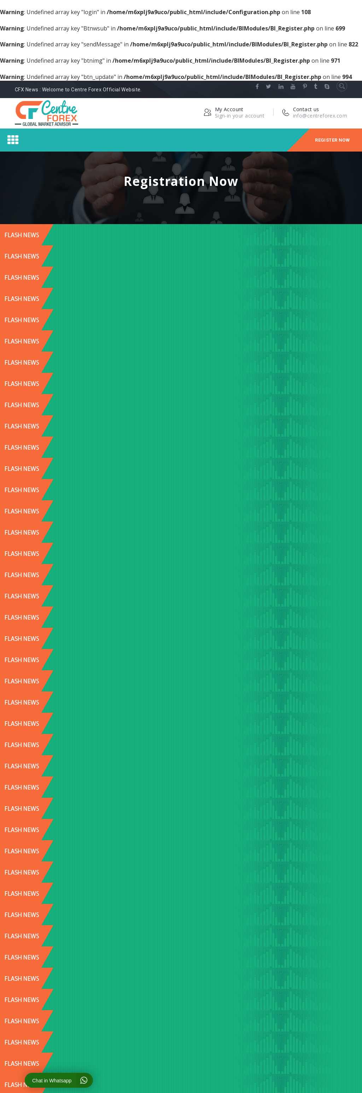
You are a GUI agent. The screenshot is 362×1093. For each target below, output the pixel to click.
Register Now (332, 140)
